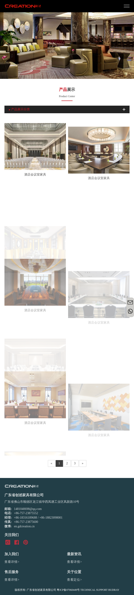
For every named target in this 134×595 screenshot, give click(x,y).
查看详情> (11, 562)
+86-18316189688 (25, 517)
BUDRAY (113, 589)
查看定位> (74, 579)
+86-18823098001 (51, 517)
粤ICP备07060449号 (68, 589)
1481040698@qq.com (28, 509)
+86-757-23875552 (26, 513)
